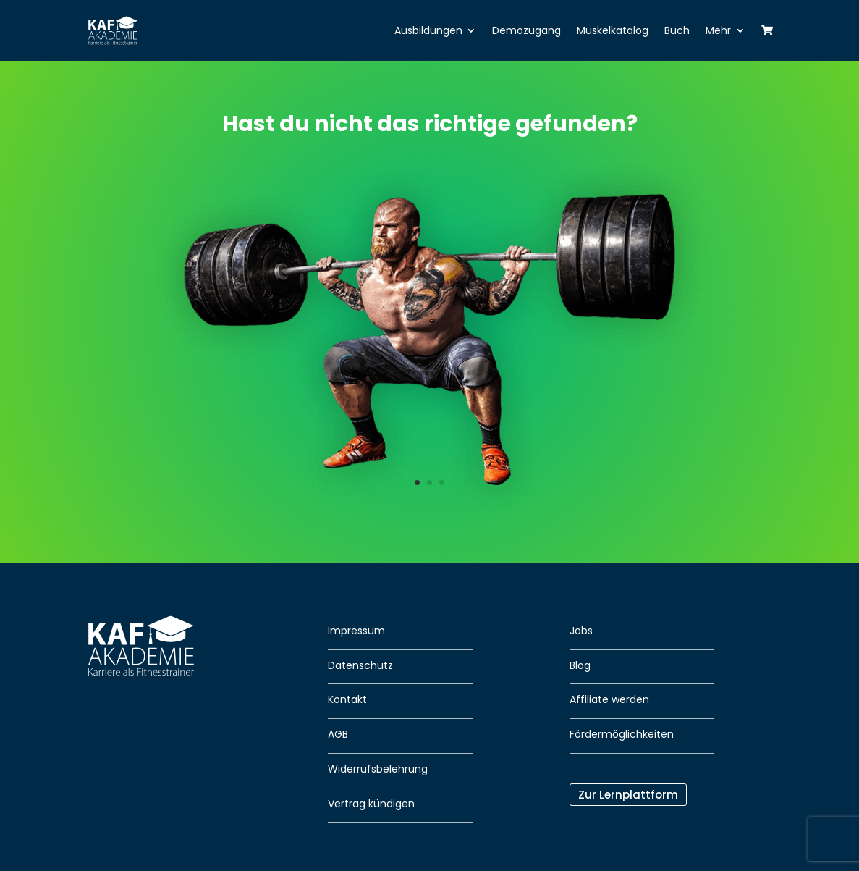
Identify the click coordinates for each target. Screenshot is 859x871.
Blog (580, 665)
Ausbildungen (428, 30)
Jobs (581, 630)
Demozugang (526, 30)
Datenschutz (360, 665)
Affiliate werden (609, 699)
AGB (338, 734)
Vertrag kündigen (371, 803)
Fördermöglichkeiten (622, 734)
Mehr (718, 30)
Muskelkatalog (612, 30)
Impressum (356, 630)
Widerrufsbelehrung (378, 769)
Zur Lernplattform (628, 794)
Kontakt (347, 699)
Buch (677, 30)
